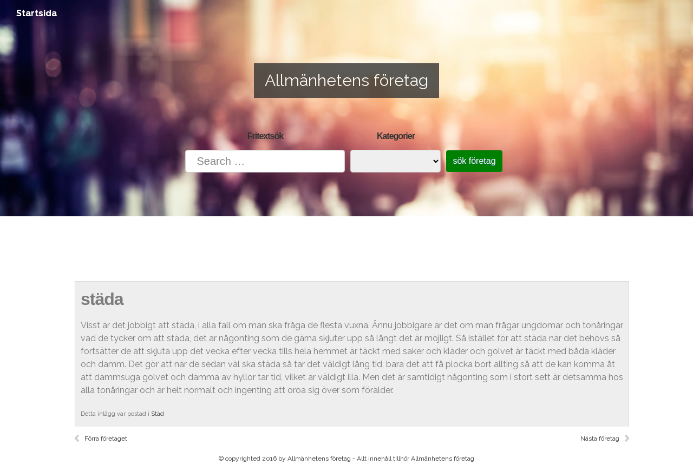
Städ (157, 413)
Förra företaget (105, 438)
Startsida (36, 13)
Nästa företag (599, 438)
